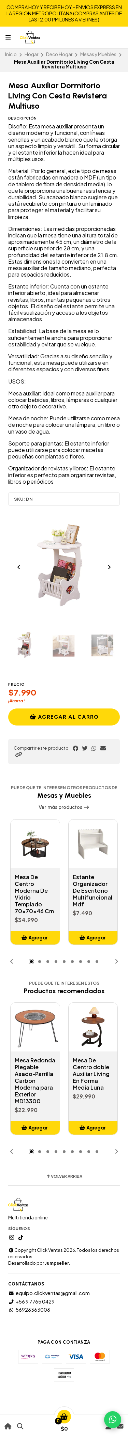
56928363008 (29, 1309)
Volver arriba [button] (64, 1176)
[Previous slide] (19, 567)
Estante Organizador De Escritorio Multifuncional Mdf (92, 891)
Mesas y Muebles (98, 54)
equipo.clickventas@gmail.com (49, 1293)
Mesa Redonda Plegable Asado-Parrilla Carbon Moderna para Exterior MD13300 (35, 1081)
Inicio (11, 54)
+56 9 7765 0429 (31, 1301)
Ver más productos (64, 807)
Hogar (31, 54)
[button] (18, 754)
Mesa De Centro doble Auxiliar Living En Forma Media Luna (91, 1074)
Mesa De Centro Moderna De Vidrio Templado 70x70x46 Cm (34, 894)
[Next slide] (109, 567)
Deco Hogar (59, 54)
